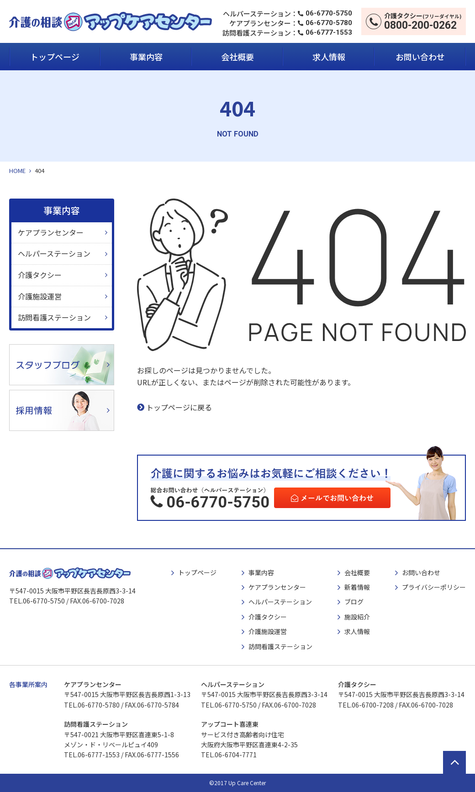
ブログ (354, 601)
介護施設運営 (40, 296)
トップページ (54, 57)
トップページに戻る (179, 407)
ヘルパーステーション (54, 253)
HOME (17, 170)
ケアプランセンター (51, 232)
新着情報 (357, 587)
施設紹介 (357, 616)
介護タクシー (40, 274)
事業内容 (146, 57)
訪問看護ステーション (54, 317)
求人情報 (328, 57)
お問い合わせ (420, 57)
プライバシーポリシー (434, 587)
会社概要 (237, 57)
